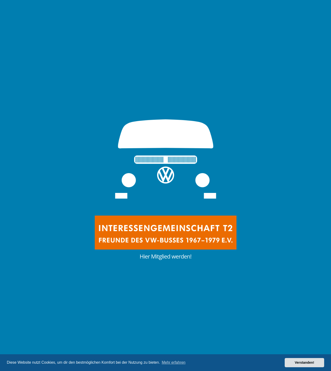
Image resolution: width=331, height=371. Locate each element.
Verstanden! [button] (304, 362)
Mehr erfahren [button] (173, 362)
